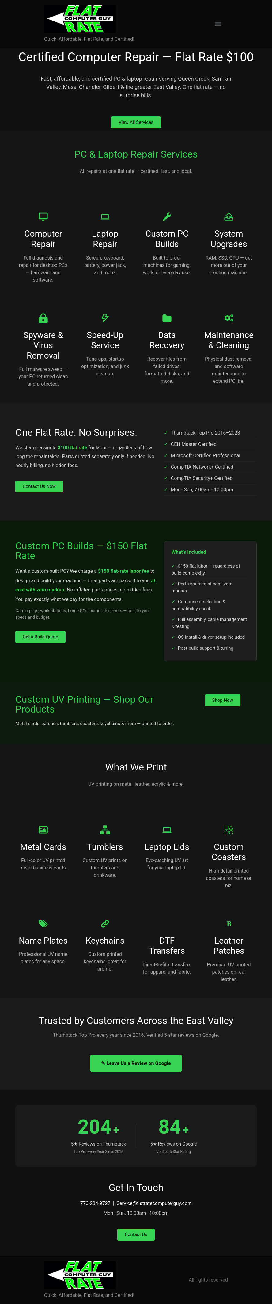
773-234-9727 (95, 1203)
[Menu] (217, 24)
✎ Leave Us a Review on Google (136, 1063)
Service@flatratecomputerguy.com (154, 1203)
